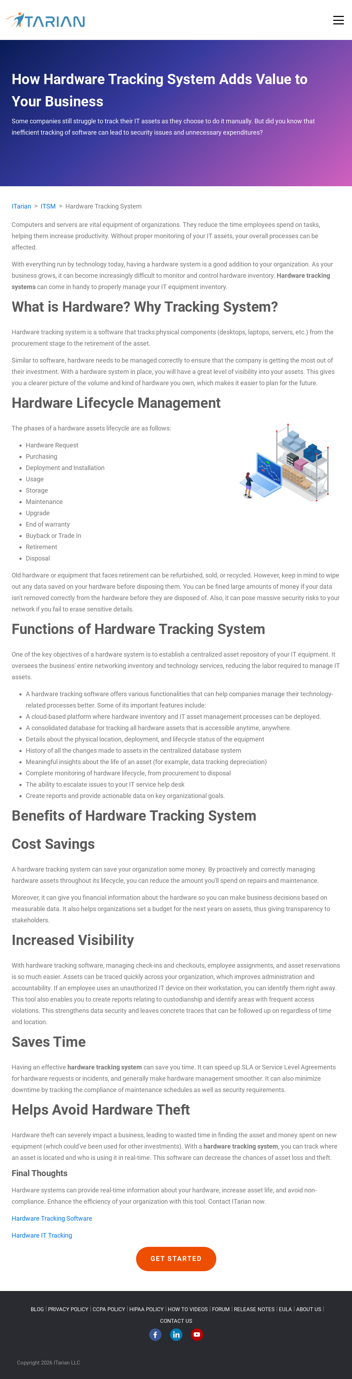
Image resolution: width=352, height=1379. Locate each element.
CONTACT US (176, 1321)
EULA (285, 1309)
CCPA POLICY (109, 1309)
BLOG (37, 1309)
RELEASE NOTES (254, 1309)
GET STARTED (176, 1259)
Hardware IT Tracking (42, 1235)
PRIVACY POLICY (68, 1309)
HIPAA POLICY (146, 1309)
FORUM (221, 1309)
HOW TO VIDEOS (188, 1309)
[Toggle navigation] (338, 20)
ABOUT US (308, 1309)
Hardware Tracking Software (52, 1218)
